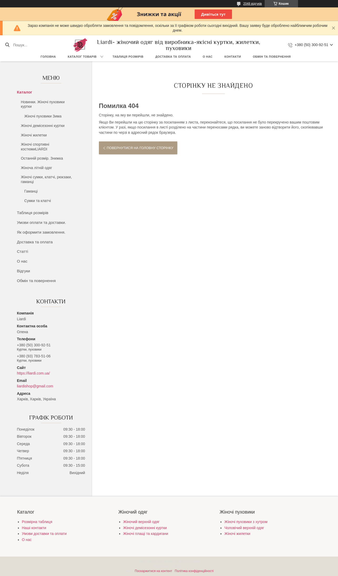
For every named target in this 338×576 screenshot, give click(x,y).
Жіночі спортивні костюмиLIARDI (35, 146)
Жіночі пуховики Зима (43, 116)
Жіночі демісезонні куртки (42, 126)
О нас (208, 56)
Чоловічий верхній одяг (244, 528)
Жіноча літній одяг (36, 168)
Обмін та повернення (272, 56)
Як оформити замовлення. (41, 232)
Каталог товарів (82, 56)
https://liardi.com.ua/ (33, 373)
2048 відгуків (252, 4)
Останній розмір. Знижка (42, 158)
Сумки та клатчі (37, 201)
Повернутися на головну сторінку (140, 148)
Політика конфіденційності (194, 571)
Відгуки (23, 271)
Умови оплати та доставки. (41, 222)
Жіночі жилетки (34, 135)
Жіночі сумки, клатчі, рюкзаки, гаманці (46, 179)
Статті (22, 251)
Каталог (24, 92)
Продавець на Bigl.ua (168, 566)
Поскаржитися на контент (153, 571)
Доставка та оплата (173, 56)
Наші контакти (34, 528)
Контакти (232, 56)
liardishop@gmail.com (35, 386)
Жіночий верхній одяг (141, 522)
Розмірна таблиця (37, 522)
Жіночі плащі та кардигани (145, 533)
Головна (48, 56)
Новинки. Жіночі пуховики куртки (43, 104)
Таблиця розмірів (128, 56)
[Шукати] (7, 45)
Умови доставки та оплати (44, 533)
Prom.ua (193, 561)
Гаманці (31, 191)
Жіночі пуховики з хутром (246, 522)
